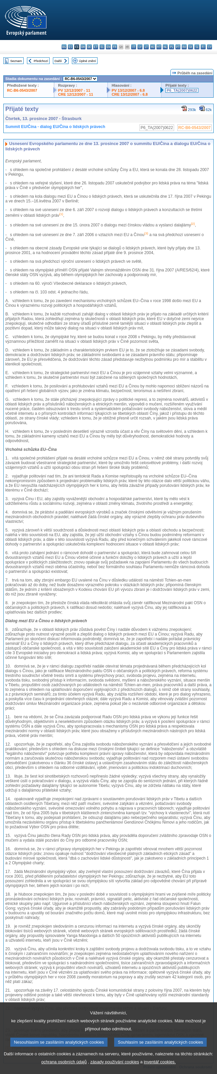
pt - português (177, 46)
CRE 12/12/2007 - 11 (75, 94)
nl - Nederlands (165, 46)
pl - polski (171, 46)
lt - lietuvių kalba (146, 46)
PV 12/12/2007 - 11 (74, 90)
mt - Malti (158, 46)
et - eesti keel (95, 46)
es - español (70, 46)
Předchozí (41, 61)
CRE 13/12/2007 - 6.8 (130, 94)
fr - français (114, 46)
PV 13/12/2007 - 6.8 (128, 90)
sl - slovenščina (196, 46)
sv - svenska (209, 46)
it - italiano (133, 46)
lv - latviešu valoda (139, 46)
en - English (108, 46)
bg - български (64, 46)
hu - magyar (152, 46)
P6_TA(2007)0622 (182, 90)
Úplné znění (87, 61)
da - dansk (83, 46)
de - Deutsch (89, 46)
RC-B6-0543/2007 (22, 90)
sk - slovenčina (190, 46)
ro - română (184, 46)
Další (58, 61)
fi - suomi (203, 46)
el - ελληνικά (102, 46)
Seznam (16, 61)
